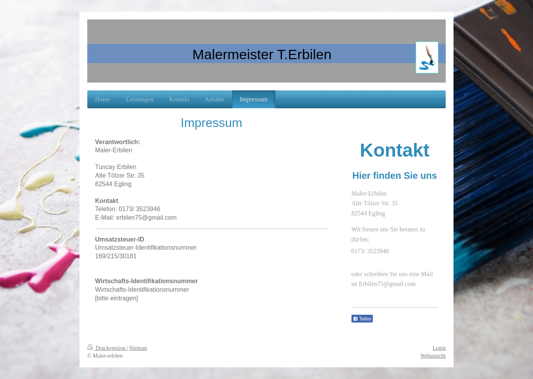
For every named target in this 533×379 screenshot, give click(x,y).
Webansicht (433, 356)
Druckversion (107, 348)
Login (439, 348)
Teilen (362, 319)
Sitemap (138, 348)
